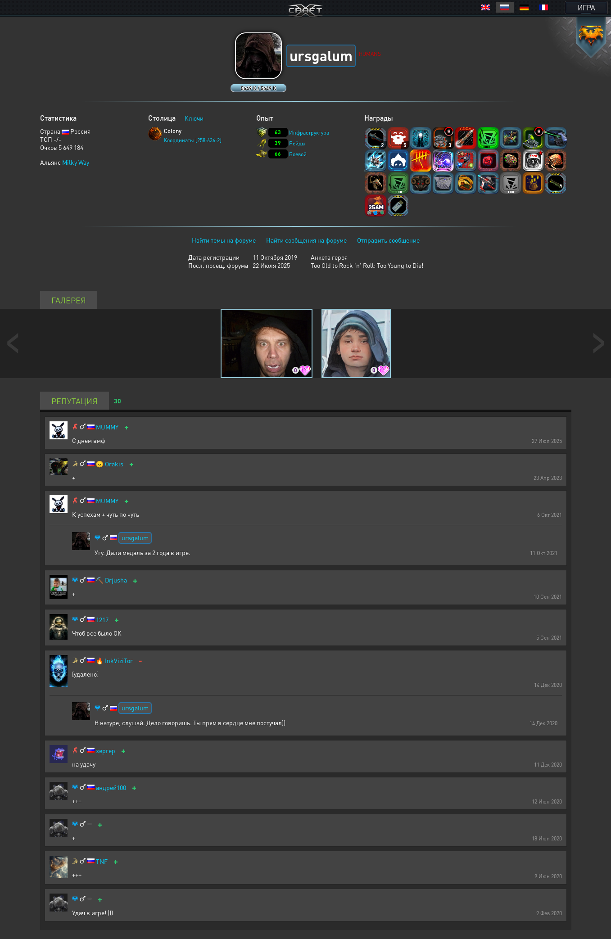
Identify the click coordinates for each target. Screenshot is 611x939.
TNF (102, 861)
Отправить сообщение (388, 240)
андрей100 (111, 787)
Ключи (194, 118)
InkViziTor (119, 660)
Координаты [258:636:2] (193, 140)
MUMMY (107, 427)
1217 (102, 619)
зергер (105, 750)
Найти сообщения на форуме (306, 240)
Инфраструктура (309, 132)
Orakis (114, 464)
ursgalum (135, 537)
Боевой (298, 154)
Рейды (297, 143)
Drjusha (116, 580)
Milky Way (75, 162)
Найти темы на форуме (224, 240)
